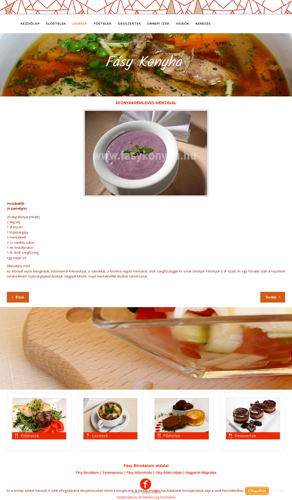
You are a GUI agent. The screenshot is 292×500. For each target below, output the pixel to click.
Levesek (79, 23)
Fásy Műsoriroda (139, 472)
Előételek (56, 23)
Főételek (103, 23)
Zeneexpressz (112, 472)
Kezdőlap (30, 23)
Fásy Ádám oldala (168, 472)
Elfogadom (257, 491)
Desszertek (129, 23)
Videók (182, 23)
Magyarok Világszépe (200, 472)
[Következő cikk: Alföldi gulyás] (272, 297)
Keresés (203, 23)
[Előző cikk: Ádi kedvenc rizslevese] (18, 297)
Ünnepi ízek (158, 23)
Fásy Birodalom (87, 472)
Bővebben (278, 490)
